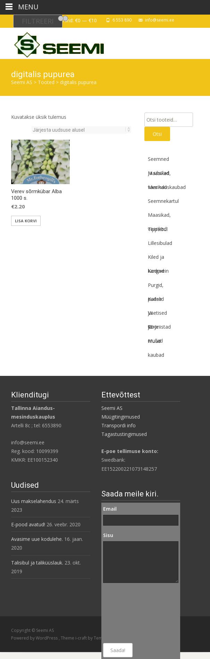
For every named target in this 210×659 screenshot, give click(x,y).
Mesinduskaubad (167, 187)
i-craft (81, 638)
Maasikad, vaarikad (159, 175)
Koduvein (158, 270)
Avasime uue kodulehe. (37, 539)
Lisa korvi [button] (26, 220)
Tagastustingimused (124, 434)
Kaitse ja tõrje (155, 301)
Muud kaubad (156, 343)
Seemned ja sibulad (158, 161)
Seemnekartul (163, 201)
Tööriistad (159, 326)
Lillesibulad (160, 243)
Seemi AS (112, 408)
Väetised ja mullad (157, 315)
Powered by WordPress (35, 638)
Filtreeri (38, 21)
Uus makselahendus (33, 501)
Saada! (117, 650)
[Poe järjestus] (79, 130)
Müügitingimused (120, 416)
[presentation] (131, 613)
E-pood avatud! (28, 524)
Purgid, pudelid (156, 287)
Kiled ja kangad (156, 259)
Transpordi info (118, 425)
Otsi (157, 134)
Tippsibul (158, 229)
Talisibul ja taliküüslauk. (37, 562)
